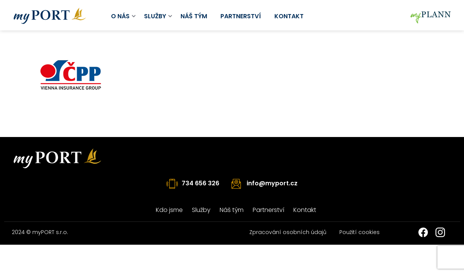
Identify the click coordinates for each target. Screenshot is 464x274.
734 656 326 (200, 183)
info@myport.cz (272, 183)
